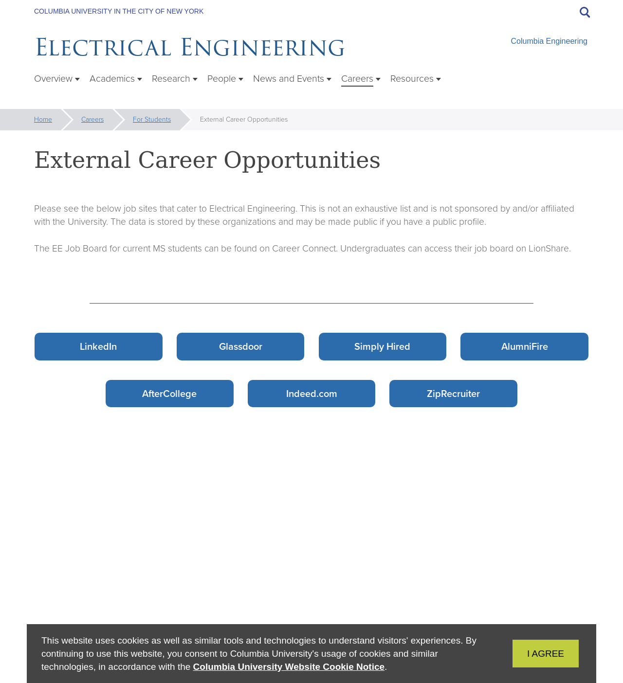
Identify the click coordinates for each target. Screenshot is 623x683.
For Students (152, 119)
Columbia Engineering (549, 41)
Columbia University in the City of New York (118, 11)
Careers (92, 119)
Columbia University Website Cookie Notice (289, 667)
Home (43, 119)
